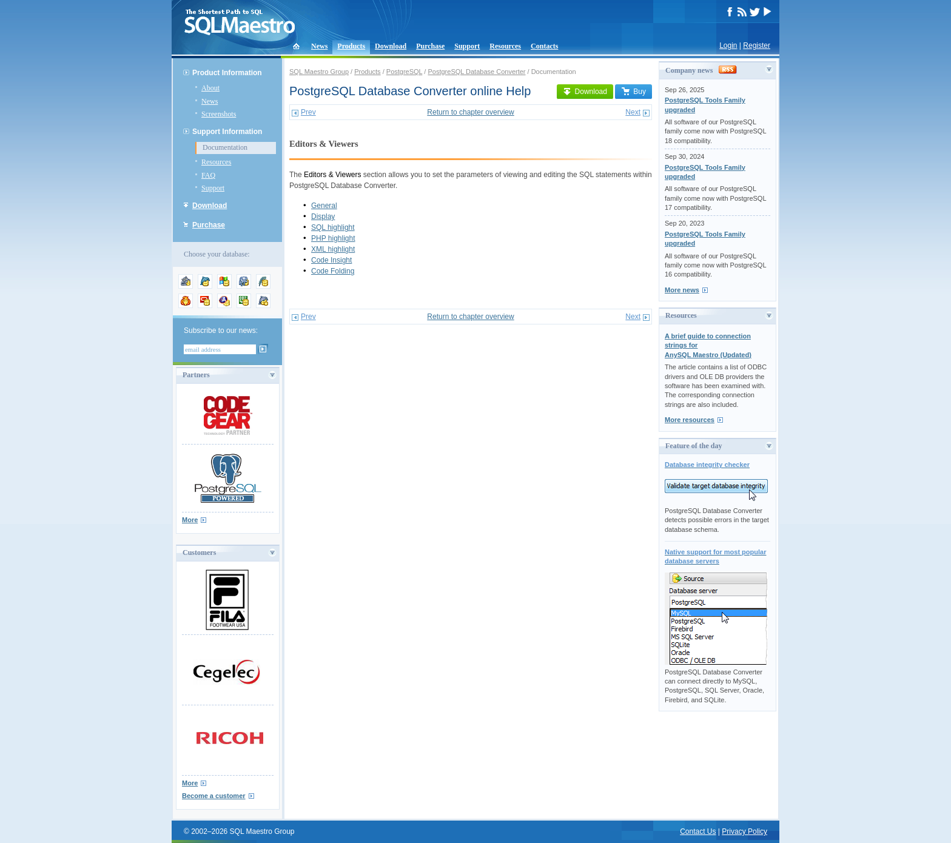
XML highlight (333, 249)
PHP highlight (333, 238)
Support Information (227, 131)
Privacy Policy (744, 831)
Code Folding (332, 271)
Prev (308, 112)
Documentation (225, 147)
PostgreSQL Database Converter (476, 71)
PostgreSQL (404, 71)
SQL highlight (333, 227)
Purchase (430, 46)
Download (390, 46)
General (324, 205)
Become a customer (214, 795)
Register (756, 45)
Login (728, 45)
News (319, 46)
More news (682, 290)
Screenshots (218, 114)
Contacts (544, 46)
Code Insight (331, 260)
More (190, 519)
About (210, 88)
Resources (505, 46)
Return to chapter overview (470, 112)
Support (467, 46)
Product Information (227, 73)
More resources (689, 419)
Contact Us (698, 831)
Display (323, 216)
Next (632, 112)
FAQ (208, 175)
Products (351, 46)
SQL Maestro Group (319, 71)
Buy (633, 91)
